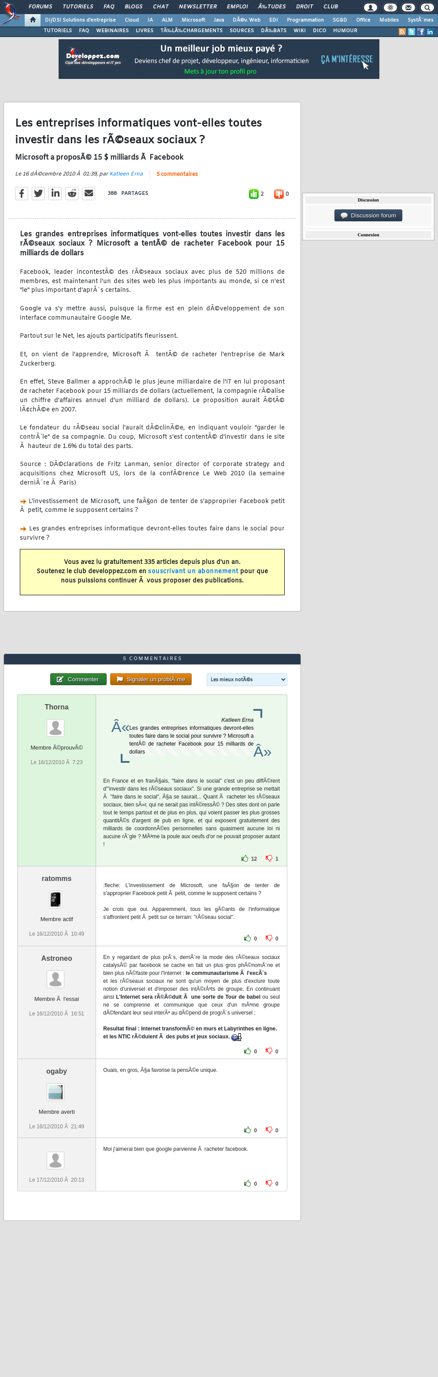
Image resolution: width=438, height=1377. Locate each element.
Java (219, 20)
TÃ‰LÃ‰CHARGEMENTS (191, 31)
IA (150, 20)
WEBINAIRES (112, 31)
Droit (304, 7)
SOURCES (242, 31)
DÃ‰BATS (273, 31)
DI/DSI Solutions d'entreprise (80, 20)
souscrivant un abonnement (193, 571)
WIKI (299, 31)
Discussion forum (368, 215)
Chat (160, 7)
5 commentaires (177, 174)
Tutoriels (78, 7)
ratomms (57, 878)
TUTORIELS (58, 31)
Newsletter (197, 7)
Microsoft (193, 20)
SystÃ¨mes (421, 20)
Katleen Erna (126, 174)
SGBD (340, 20)
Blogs (133, 7)
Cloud (132, 20)
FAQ (109, 7)
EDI (273, 20)
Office (363, 20)
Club (330, 7)
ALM (167, 20)
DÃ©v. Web (246, 20)
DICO (319, 31)
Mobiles (389, 20)
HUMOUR (345, 31)
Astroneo (56, 958)
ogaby (56, 1071)
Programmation (305, 20)
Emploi (237, 7)
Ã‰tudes (271, 7)
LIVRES (144, 31)
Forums (40, 7)
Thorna (57, 707)
